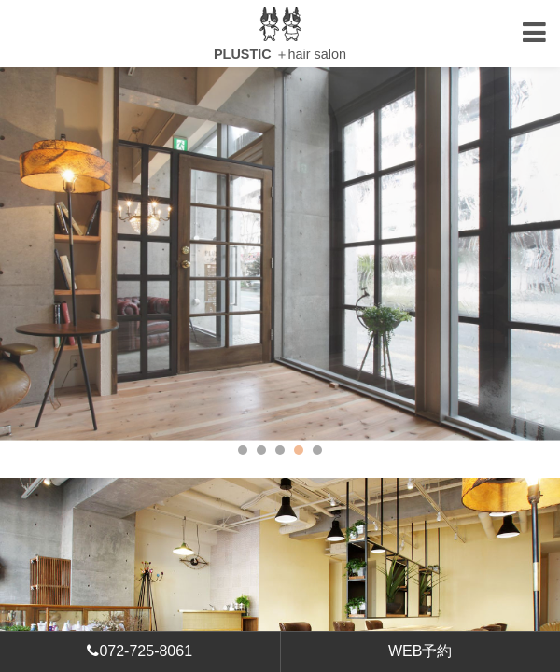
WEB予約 (420, 651)
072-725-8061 (139, 651)
